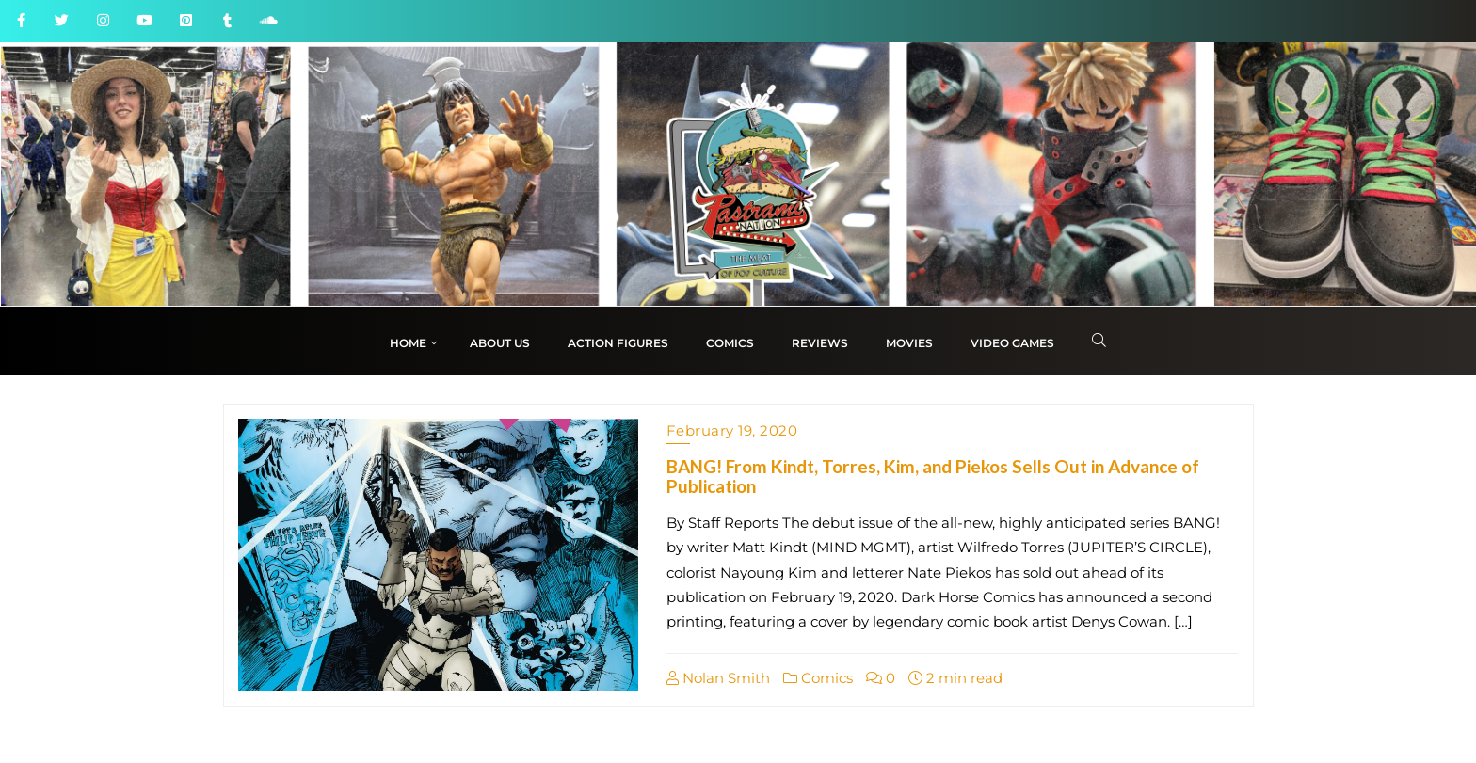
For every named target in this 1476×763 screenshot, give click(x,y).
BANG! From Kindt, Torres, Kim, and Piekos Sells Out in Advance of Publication (932, 476)
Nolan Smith (718, 678)
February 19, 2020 (732, 430)
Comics (818, 678)
